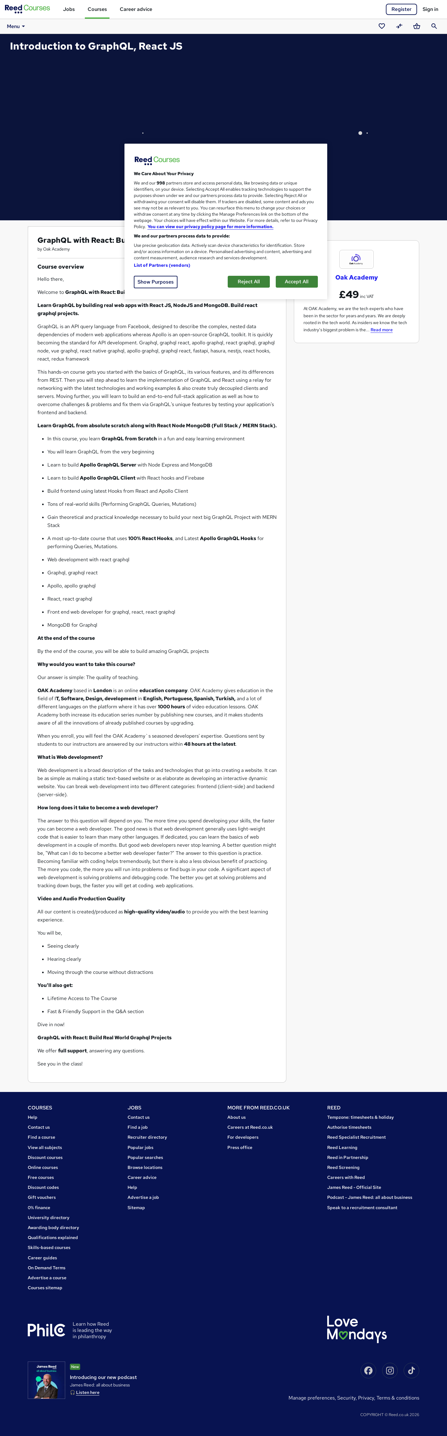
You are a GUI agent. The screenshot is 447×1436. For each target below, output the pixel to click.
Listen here (88, 1392)
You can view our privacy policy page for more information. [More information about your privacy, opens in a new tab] (211, 226)
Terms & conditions (398, 1398)
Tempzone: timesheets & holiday (360, 1117)
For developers (243, 1137)
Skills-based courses (49, 1247)
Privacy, (367, 1398)
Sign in (430, 9)
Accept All (297, 281)
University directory (49, 1217)
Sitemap (136, 1207)
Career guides (42, 1258)
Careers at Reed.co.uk (250, 1127)
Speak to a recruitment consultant (362, 1207)
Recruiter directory (147, 1137)
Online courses (43, 1167)
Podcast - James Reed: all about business (369, 1197)
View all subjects (45, 1147)
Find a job (138, 1127)
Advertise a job (143, 1197)
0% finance (39, 1207)
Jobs (69, 9)
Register (401, 9)
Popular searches (145, 1157)
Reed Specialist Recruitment (356, 1137)
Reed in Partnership (347, 1157)
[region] (225, 221)
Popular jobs (140, 1147)
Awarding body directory (53, 1227)
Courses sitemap (45, 1287)
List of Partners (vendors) (162, 265)
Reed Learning (342, 1147)
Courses (97, 9)
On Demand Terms (47, 1268)
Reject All (249, 281)
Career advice (136, 9)
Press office (239, 1147)
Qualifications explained (53, 1237)
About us (236, 1117)
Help (32, 1117)
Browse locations (145, 1167)
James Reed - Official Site (354, 1187)
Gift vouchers (42, 1197)
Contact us (39, 1127)
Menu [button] (15, 26)
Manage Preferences (312, 1398)
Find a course (41, 1137)
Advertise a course (47, 1277)
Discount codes (43, 1187)
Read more (382, 330)
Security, (347, 1398)
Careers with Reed (346, 1177)
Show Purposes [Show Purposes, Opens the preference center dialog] (156, 282)
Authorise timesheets (349, 1127)
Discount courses (45, 1157)
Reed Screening (343, 1167)
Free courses (41, 1177)
